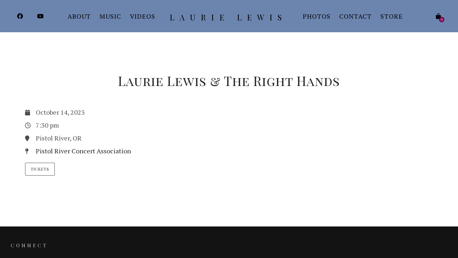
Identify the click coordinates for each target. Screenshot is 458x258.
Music (110, 16)
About (79, 16)
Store (391, 16)
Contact (355, 16)
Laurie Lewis (228, 17)
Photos (317, 16)
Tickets (40, 169)
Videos (142, 16)
